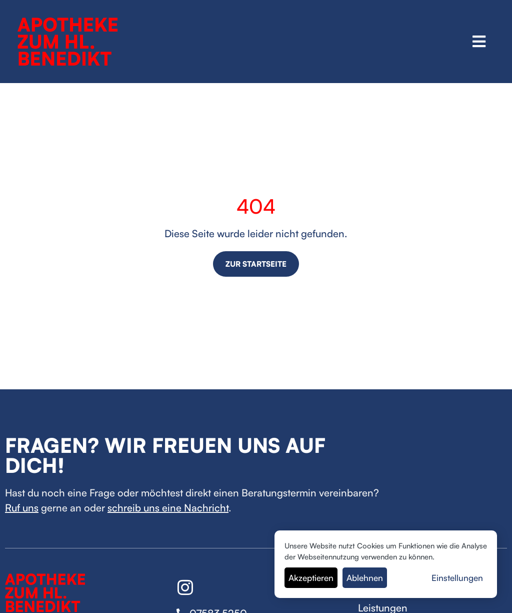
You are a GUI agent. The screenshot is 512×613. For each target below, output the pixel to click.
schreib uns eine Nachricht (168, 507)
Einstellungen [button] (457, 577)
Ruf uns (21, 507)
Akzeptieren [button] (311, 577)
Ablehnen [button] (364, 577)
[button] (479, 41)
